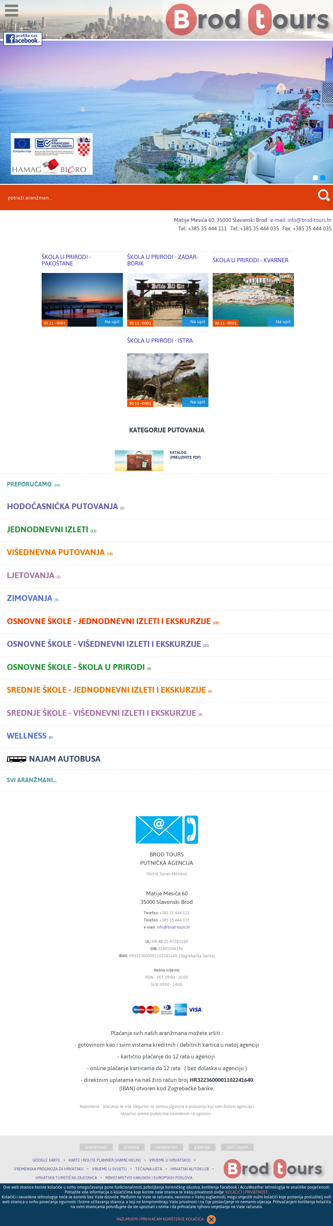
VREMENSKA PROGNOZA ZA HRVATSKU (49, 1169)
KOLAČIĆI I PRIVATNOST (246, 1192)
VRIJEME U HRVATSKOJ (170, 1160)
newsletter (167, 1147)
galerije (202, 1147)
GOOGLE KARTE (46, 1160)
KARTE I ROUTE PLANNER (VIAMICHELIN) (105, 1160)
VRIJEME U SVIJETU (109, 1169)
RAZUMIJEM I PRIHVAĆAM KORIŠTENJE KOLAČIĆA (166, 1219)
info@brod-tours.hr (173, 927)
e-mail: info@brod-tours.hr (301, 220)
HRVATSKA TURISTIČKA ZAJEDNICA (66, 1178)
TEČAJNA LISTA (148, 1169)
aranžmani (96, 1147)
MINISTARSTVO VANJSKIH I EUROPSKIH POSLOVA (148, 1178)
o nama (131, 1147)
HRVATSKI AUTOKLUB (189, 1169)
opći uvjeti (237, 1147)
